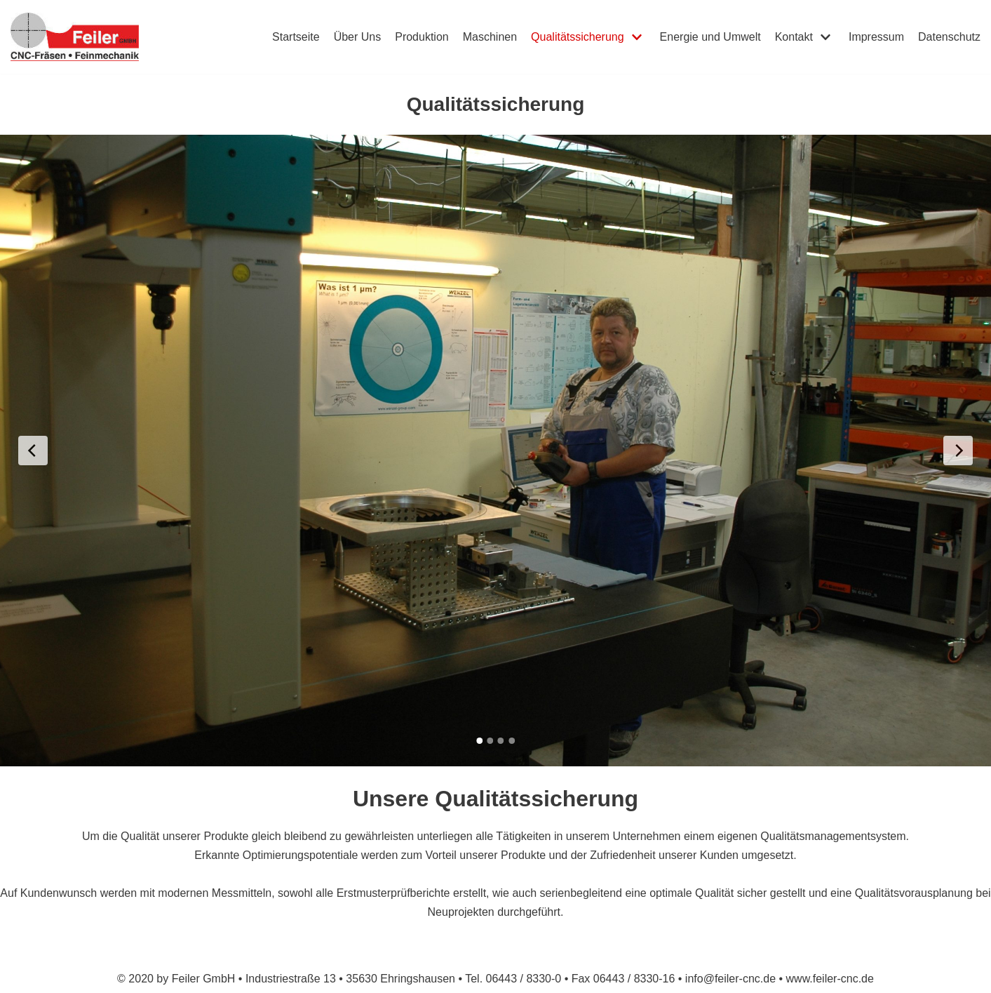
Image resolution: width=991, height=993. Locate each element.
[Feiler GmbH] (75, 37)
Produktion (422, 37)
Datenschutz (949, 37)
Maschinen (490, 37)
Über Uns (358, 37)
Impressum (876, 37)
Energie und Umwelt (710, 37)
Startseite (296, 37)
